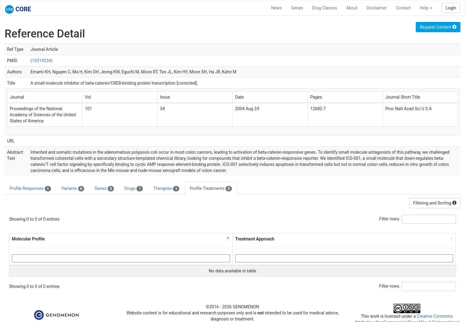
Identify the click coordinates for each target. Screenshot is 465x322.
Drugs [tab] (133, 188)
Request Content (438, 27)
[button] (228, 239)
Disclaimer (377, 7)
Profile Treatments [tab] (211, 188)
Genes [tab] (104, 188)
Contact (403, 7)
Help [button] (426, 7)
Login (451, 7)
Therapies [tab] (166, 188)
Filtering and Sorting (434, 203)
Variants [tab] (72, 188)
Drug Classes (324, 7)
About (351, 7)
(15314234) (41, 60)
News (276, 7)
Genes (297, 7)
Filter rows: (389, 218)
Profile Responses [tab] (30, 188)
